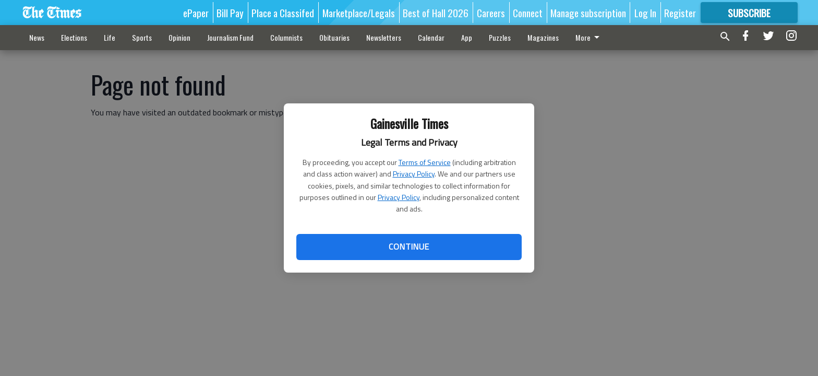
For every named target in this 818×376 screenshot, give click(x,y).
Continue (409, 246)
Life (109, 37)
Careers (491, 12)
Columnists (286, 37)
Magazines (543, 37)
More (589, 37)
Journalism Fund (230, 37)
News (36, 37)
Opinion (179, 37)
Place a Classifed (282, 12)
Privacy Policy (414, 173)
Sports (142, 37)
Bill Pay (230, 12)
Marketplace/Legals (358, 12)
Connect (528, 12)
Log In (645, 12)
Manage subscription (588, 12)
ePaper (196, 12)
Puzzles (500, 37)
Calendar (431, 37)
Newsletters (383, 37)
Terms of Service (425, 162)
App (466, 37)
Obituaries (334, 37)
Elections (74, 37)
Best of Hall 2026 (435, 12)
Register (680, 12)
